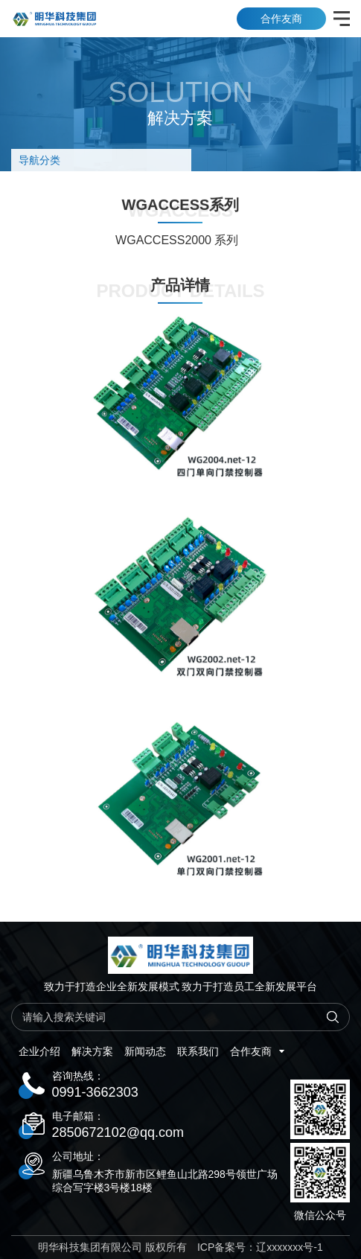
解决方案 (92, 1051)
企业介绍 (39, 1051)
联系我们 (198, 1051)
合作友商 (281, 19)
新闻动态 (145, 1051)
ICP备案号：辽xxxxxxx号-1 (260, 1247)
